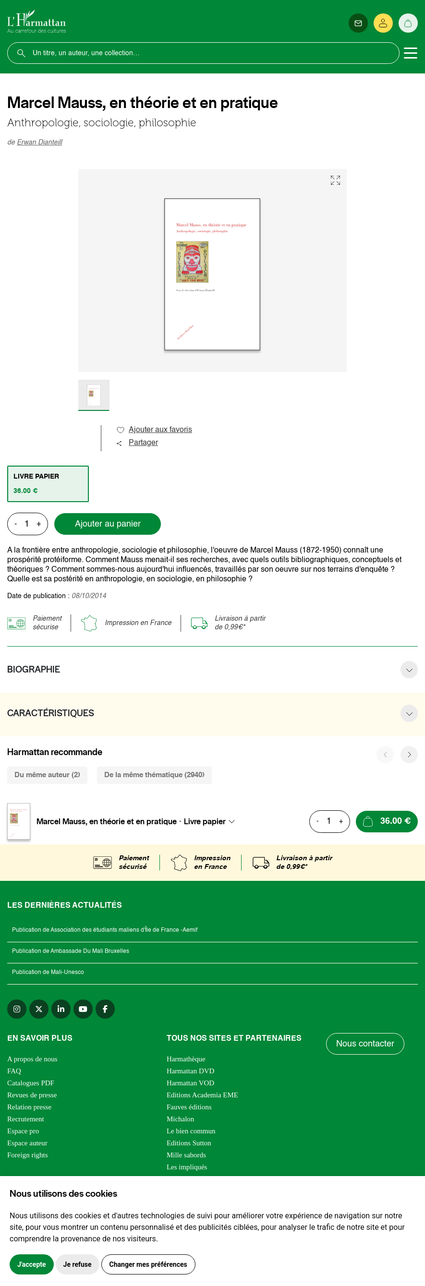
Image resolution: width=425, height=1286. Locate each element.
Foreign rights (27, 1155)
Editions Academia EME (202, 1095)
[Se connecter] (383, 23)
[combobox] (212, 821)
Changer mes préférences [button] (148, 1264)
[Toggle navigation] (410, 53)
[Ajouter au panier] (387, 821)
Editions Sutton (189, 1143)
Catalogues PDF (30, 1083)
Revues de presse (32, 1095)
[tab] (48, 484)
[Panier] (408, 23)
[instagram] (16, 1009)
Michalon (180, 1119)
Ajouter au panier (108, 524)
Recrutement (25, 1119)
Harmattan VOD (190, 1083)
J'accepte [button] (31, 1264)
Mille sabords (186, 1155)
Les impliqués (187, 1167)
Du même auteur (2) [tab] (47, 775)
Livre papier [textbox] (205, 821)
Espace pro (23, 1131)
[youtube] (83, 1009)
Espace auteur (27, 1143)
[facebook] (105, 1009)
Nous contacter (365, 1044)
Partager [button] (137, 443)
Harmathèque (186, 1059)
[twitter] (39, 1009)
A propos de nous (32, 1059)
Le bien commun (191, 1131)
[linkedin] (61, 1009)
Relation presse (29, 1107)
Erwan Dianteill (39, 142)
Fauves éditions (189, 1107)
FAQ (14, 1071)
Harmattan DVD (191, 1071)
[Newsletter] (358, 23)
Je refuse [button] (77, 1264)
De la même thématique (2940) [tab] (154, 775)
